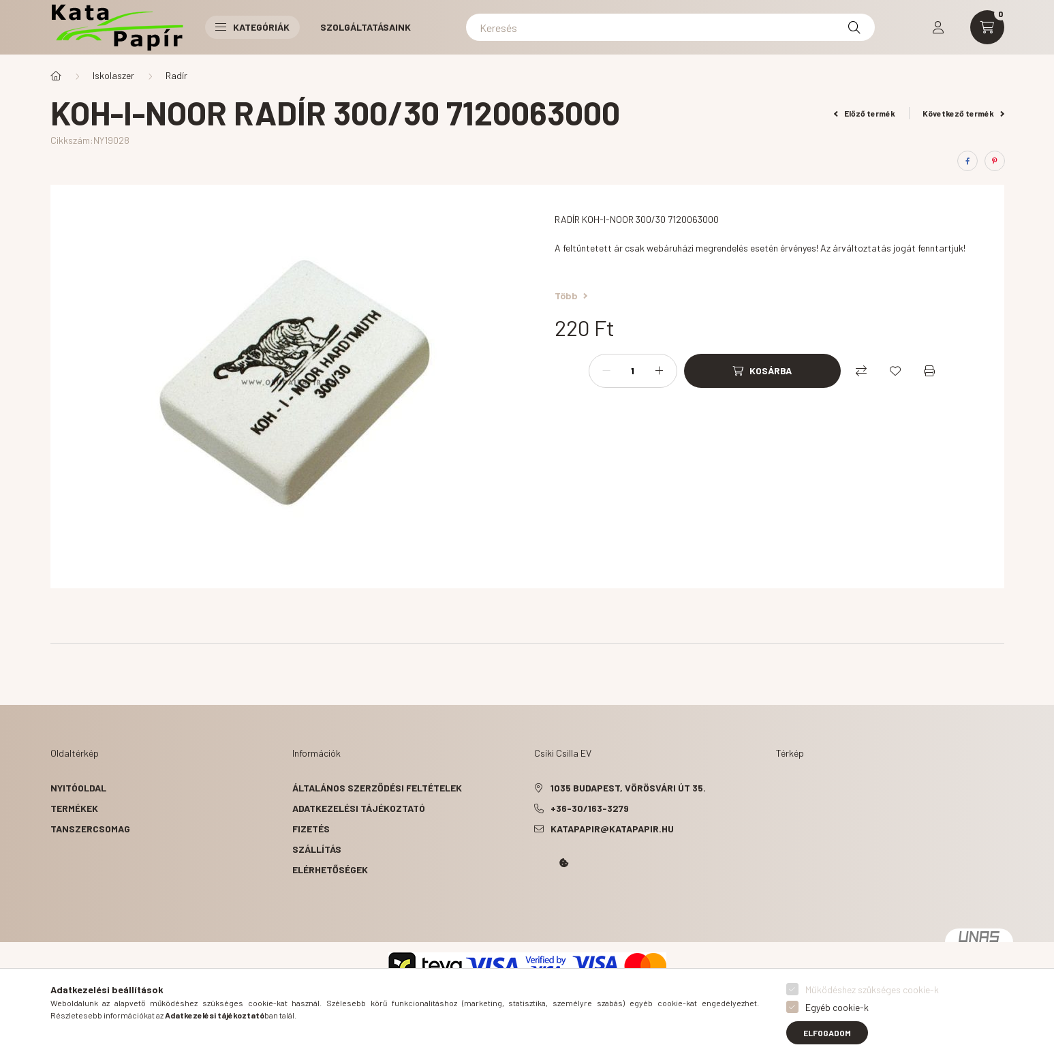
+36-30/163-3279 (590, 808)
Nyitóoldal (78, 788)
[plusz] (659, 371)
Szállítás (316, 849)
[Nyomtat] (929, 370)
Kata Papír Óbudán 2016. (537, 901)
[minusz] (606, 371)
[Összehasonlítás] (861, 370)
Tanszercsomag (90, 828)
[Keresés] (670, 27)
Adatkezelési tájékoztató (358, 808)
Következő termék (963, 113)
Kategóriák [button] (252, 27)
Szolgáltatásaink (365, 27)
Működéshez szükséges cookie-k (872, 989)
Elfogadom (827, 1033)
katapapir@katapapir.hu (612, 828)
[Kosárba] (762, 371)
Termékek (74, 808)
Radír (176, 75)
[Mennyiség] (633, 370)
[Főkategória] (55, 75)
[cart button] (987, 27)
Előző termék (864, 113)
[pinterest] (995, 161)
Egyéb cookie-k (837, 1007)
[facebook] (967, 161)
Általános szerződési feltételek (377, 788)
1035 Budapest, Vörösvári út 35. (628, 788)
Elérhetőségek (330, 869)
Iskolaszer (113, 75)
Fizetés (311, 828)
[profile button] (938, 27)
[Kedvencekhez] (895, 370)
